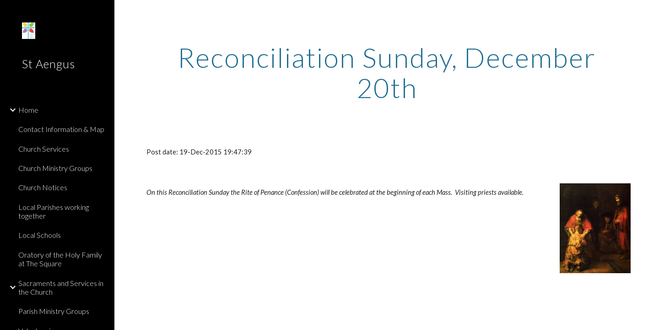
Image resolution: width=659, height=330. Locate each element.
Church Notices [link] (42, 187)
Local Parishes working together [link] (53, 211)
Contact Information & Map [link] (61, 129)
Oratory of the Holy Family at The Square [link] (60, 259)
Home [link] (28, 109)
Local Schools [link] (39, 235)
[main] (387, 72)
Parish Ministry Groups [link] (53, 311)
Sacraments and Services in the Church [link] (60, 287)
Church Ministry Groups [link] (55, 168)
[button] (648, 13)
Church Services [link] (43, 148)
